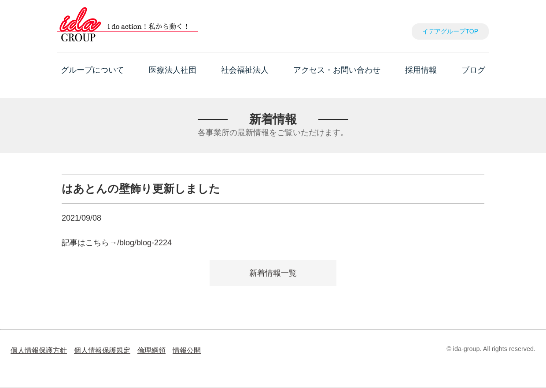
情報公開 (187, 350)
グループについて (92, 70)
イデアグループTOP (450, 31)
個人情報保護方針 (39, 350)
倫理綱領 (151, 350)
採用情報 (421, 70)
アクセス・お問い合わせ (336, 70)
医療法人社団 (172, 70)
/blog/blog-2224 (144, 242)
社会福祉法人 (245, 70)
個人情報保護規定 (102, 350)
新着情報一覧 (273, 273)
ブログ (473, 70)
